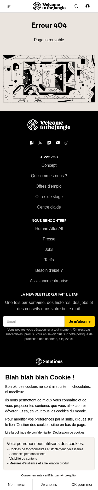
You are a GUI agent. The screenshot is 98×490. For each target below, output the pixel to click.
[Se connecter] (87, 6)
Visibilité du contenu (23, 458)
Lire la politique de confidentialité (28, 432)
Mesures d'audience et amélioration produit (39, 463)
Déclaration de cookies (68, 432)
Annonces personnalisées (27, 454)
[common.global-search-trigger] (76, 6)
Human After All (49, 228)
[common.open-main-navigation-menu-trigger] (9, 6)
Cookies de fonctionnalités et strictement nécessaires (46, 449)
